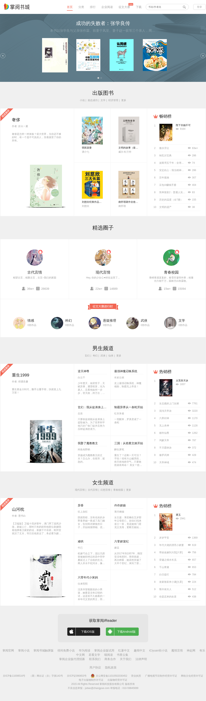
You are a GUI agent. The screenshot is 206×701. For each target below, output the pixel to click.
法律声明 (141, 659)
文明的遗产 (165, 207)
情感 (30, 320)
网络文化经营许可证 (192, 675)
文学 (103, 100)
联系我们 (95, 659)
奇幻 (95, 355)
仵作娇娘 (120, 505)
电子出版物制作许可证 (91, 679)
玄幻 (87, 355)
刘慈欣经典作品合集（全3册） (98, 202)
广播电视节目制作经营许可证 (161, 675)
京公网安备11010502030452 (109, 675)
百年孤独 (164, 177)
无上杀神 (164, 425)
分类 (81, 7)
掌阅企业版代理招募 (72, 659)
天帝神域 (164, 462)
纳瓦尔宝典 (165, 155)
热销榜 (165, 371)
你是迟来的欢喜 (167, 596)
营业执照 (136, 675)
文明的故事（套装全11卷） (133, 147)
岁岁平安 (164, 537)
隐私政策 (111, 667)
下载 (139, 7)
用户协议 (95, 667)
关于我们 (125, 659)
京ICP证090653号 (77, 675)
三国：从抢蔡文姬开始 (128, 443)
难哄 (81, 541)
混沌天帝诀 (165, 410)
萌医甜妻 (87, 147)
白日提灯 (164, 574)
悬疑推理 (109, 320)
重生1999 (20, 375)
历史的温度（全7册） (171, 199)
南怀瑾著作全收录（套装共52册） (137, 202)
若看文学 (94, 654)
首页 (70, 7)
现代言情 (103, 272)
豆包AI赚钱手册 (167, 185)
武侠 (144, 320)
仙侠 (110, 355)
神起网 (191, 650)
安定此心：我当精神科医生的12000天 (179, 170)
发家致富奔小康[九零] (171, 581)
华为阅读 (84, 650)
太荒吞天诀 (182, 380)
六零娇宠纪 (121, 541)
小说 (82, 100)
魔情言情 (177, 650)
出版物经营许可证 (117, 679)
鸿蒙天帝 (164, 440)
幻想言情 (105, 489)
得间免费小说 (66, 650)
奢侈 (16, 119)
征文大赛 (124, 7)
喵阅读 (108, 654)
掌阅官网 (8, 650)
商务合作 (110, 659)
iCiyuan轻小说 (158, 650)
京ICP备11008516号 (14, 675)
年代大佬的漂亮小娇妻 (171, 545)
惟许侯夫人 (165, 589)
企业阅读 (107, 7)
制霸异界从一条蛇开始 (128, 407)
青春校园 (171, 272)
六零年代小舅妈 (88, 577)
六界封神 (164, 418)
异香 (81, 505)
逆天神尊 (83, 371)
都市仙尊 (164, 433)
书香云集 (122, 654)
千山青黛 (164, 567)
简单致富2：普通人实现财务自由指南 (179, 192)
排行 (93, 7)
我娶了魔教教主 (88, 443)
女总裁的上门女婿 (169, 403)
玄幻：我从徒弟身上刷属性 (95, 407)
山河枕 (18, 509)
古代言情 (34, 272)
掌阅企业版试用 (104, 650)
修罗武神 (164, 455)
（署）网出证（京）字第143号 (46, 675)
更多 (123, 100)
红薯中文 (124, 650)
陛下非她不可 (183, 125)
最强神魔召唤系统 (125, 371)
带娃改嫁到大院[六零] (171, 552)
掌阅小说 (24, 650)
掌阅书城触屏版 (43, 650)
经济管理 (113, 100)
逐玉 (178, 514)
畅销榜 (165, 116)
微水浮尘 (164, 148)
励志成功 (93, 100)
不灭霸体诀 (165, 447)
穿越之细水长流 (167, 559)
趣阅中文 (139, 650)
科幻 (68, 320)
